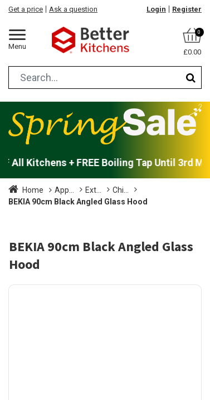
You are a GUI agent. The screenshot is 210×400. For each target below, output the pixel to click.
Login (156, 9)
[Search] (190, 77)
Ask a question (73, 9)
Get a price (25, 9)
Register (187, 9)
